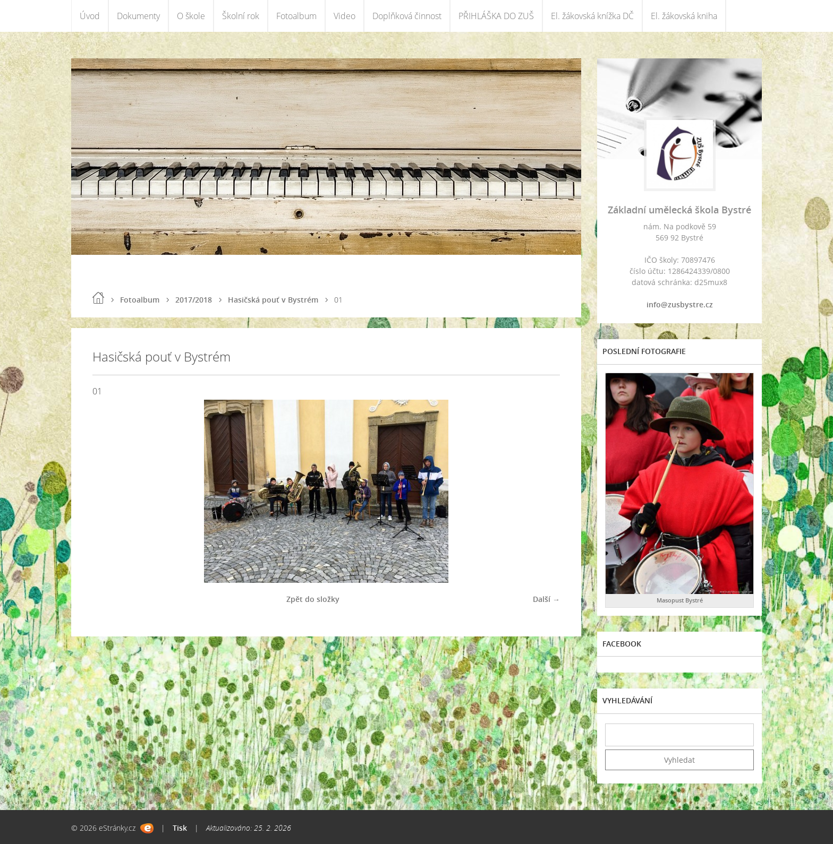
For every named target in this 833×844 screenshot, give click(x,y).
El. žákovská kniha (684, 16)
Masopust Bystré (680, 600)
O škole (191, 16)
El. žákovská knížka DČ (592, 16)
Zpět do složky (312, 599)
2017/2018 (193, 300)
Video (344, 16)
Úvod (90, 16)
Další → (546, 599)
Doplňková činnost (406, 16)
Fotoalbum (296, 16)
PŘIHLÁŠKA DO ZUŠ (496, 16)
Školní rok (240, 16)
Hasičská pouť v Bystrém (273, 300)
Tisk (180, 828)
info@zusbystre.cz (680, 304)
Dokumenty (138, 16)
